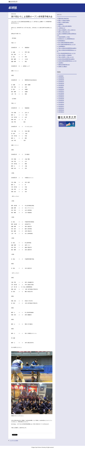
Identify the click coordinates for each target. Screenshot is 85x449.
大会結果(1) (60, 62)
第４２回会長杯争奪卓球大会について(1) (66, 53)
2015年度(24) (61, 96)
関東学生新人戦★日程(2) (63, 18)
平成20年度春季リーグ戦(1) (64, 36)
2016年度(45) (61, 94)
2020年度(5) (60, 87)
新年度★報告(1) (61, 40)
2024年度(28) (61, 79)
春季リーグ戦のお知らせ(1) (64, 31)
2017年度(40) (61, 93)
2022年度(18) (61, 83)
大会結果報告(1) (61, 46)
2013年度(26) (61, 100)
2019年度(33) (61, 89)
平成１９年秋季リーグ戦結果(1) (65, 55)
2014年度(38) (61, 98)
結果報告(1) (60, 24)
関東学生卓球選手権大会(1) (64, 64)
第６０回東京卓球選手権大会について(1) (66, 44)
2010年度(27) (61, 106)
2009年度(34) (61, 108)
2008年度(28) (61, 110)
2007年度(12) (61, 111)
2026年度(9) (60, 76)
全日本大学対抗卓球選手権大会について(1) (67, 60)
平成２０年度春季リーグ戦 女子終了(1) (66, 29)
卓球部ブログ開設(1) (62, 66)
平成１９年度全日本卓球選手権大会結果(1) (67, 48)
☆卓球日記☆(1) (61, 28)
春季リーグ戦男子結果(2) (63, 22)
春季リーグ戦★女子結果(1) (64, 20)
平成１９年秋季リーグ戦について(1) (66, 57)
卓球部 (12, 7)
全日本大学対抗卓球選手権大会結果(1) (66, 59)
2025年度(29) (61, 77)
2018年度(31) (61, 91)
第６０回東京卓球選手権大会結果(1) (66, 42)
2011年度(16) (61, 104)
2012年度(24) (61, 102)
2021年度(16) (61, 85)
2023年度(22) (61, 81)
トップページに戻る (14, 440)
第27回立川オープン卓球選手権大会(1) (66, 38)
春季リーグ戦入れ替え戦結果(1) (65, 26)
